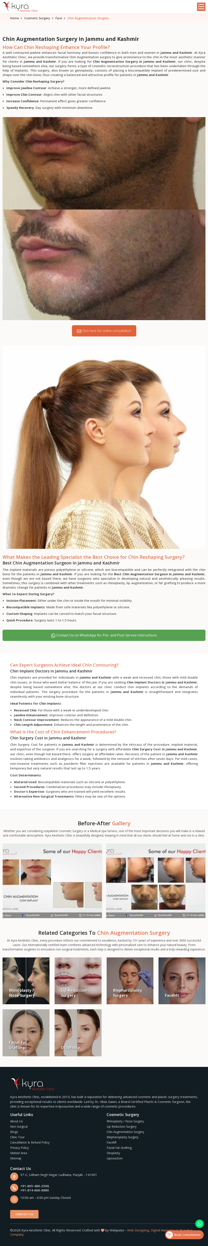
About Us (16, 1121)
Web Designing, (138, 1230)
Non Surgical (19, 1126)
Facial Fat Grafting (119, 1148)
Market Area (18, 1153)
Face (58, 18)
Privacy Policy (19, 1148)
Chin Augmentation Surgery (125, 1132)
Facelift (112, 1142)
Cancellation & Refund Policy (30, 1142)
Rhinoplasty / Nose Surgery (125, 1121)
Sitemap (15, 1158)
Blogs (14, 1132)
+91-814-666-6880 (34, 1190)
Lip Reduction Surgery (121, 1126)
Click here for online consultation (104, 330)
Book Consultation (183, 1234)
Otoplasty (113, 1153)
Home (14, 18)
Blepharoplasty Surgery (122, 1137)
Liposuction (115, 1158)
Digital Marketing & (165, 1230)
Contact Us (24, 1214)
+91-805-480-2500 (34, 1186)
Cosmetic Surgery (37, 18)
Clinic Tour (17, 1137)
